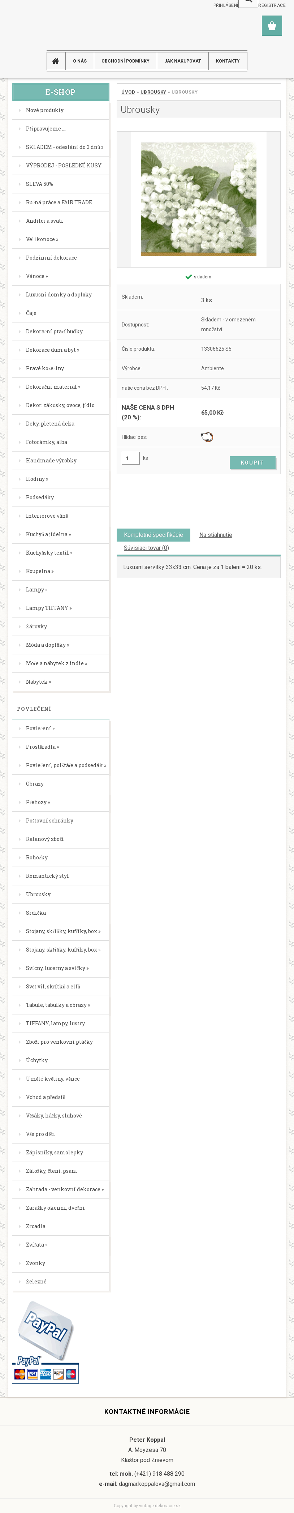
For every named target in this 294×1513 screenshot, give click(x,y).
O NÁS (80, 61)
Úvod (128, 92)
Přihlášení (225, 5)
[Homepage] (59, 61)
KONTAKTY (228, 61)
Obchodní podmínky (125, 61)
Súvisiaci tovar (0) (146, 547)
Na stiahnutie (215, 534)
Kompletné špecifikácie (153, 534)
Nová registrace (265, 5)
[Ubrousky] (198, 199)
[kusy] (131, 458)
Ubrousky (153, 92)
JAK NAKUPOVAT (182, 61)
